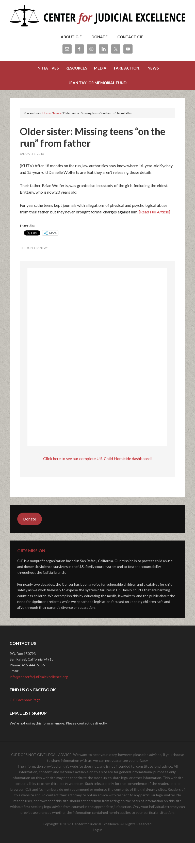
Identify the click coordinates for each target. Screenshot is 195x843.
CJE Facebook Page (25, 700)
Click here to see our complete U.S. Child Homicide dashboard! (97, 458)
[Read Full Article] (154, 211)
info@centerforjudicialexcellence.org (39, 677)
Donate (29, 518)
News (44, 248)
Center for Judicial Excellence (97, 17)
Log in (97, 830)
